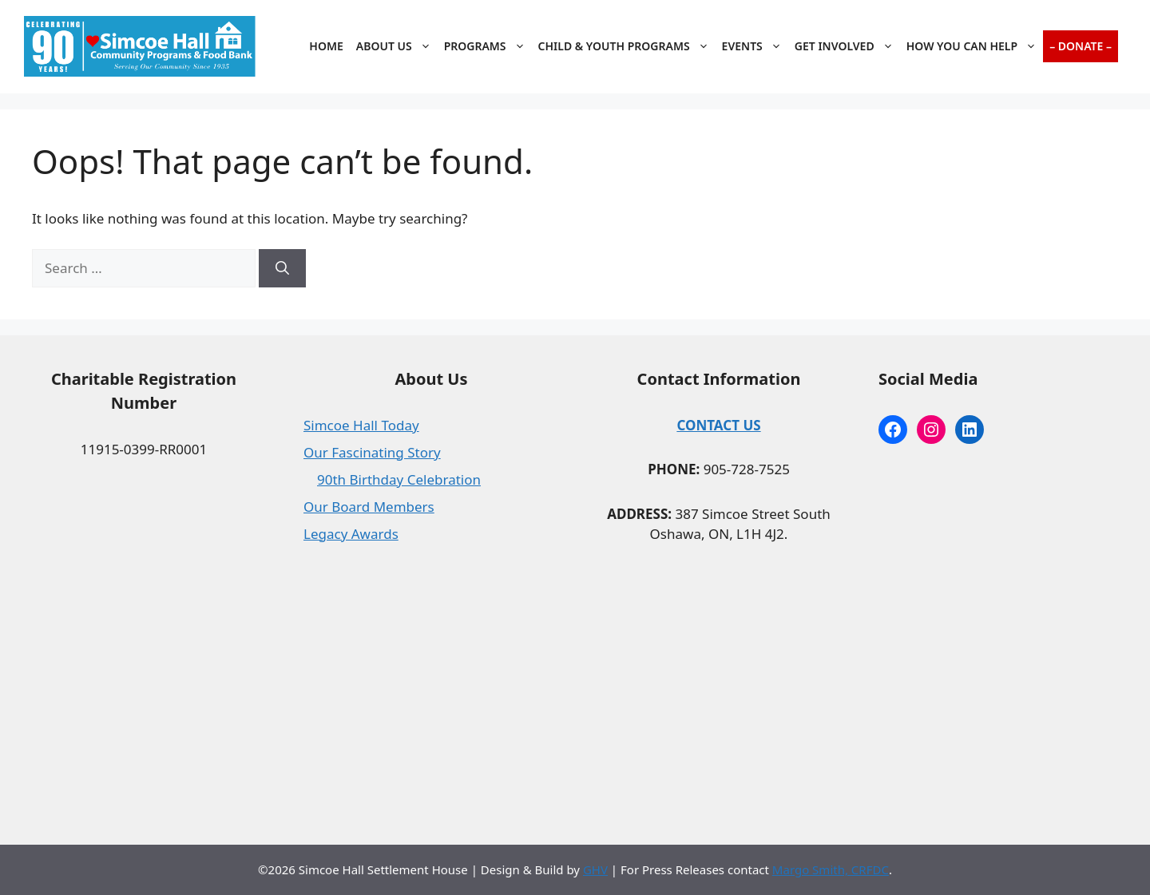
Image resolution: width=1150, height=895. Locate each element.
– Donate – (1080, 45)
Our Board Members (368, 506)
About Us (397, 46)
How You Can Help (974, 46)
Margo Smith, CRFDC (830, 869)
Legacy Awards (351, 534)
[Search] (282, 268)
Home (326, 45)
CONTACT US (718, 425)
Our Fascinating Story (372, 452)
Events (755, 46)
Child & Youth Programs (627, 46)
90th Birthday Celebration (399, 479)
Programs (488, 46)
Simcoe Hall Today (361, 425)
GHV (595, 869)
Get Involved (847, 46)
